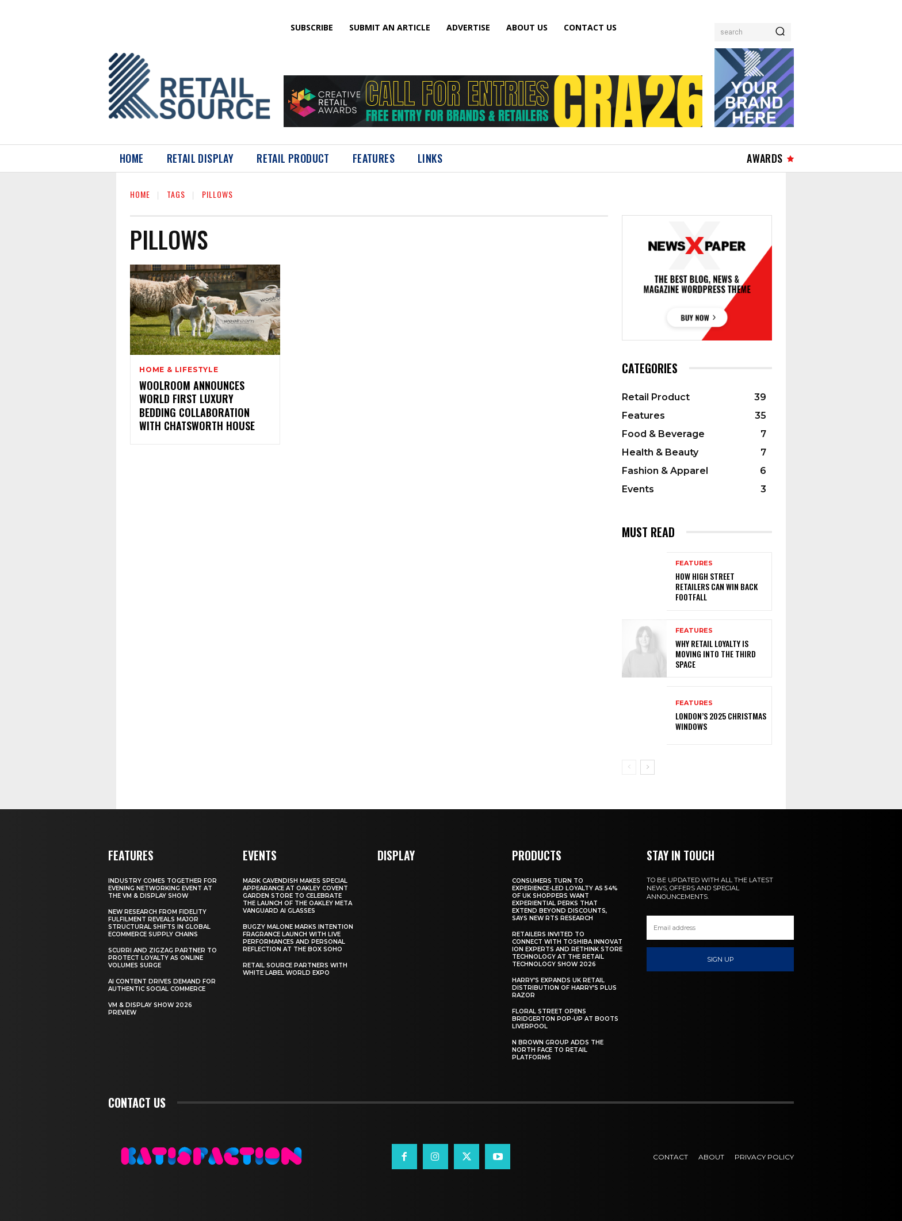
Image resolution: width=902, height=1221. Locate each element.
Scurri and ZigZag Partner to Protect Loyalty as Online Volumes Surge (162, 958)
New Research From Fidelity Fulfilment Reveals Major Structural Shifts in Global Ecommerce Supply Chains (159, 923)
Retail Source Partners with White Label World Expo (295, 969)
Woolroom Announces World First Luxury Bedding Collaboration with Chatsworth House (197, 405)
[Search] (780, 32)
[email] (720, 928)
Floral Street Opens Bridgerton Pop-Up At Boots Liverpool (565, 1019)
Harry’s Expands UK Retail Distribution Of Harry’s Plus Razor (564, 988)
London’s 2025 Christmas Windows (720, 721)
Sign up (720, 959)
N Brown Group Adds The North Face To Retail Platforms (557, 1050)
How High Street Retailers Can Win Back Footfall (716, 586)
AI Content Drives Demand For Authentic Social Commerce (162, 985)
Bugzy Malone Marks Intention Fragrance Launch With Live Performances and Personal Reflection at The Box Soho (298, 938)
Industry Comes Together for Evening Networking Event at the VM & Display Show (162, 888)
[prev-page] (629, 767)
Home (140, 194)
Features (694, 563)
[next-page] (647, 767)
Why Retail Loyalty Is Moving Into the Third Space (715, 653)
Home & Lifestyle (179, 369)
